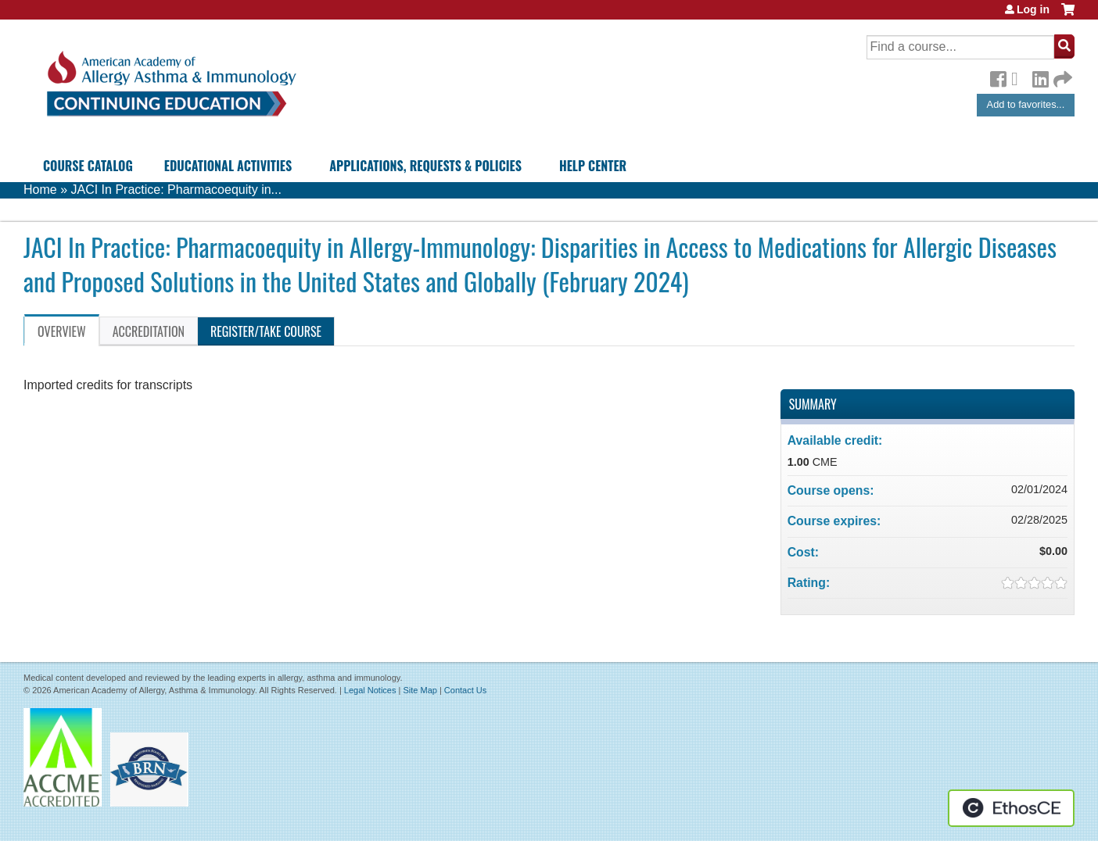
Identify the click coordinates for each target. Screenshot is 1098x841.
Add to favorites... (1026, 104)
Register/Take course (265, 331)
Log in (1033, 9)
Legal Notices (370, 690)
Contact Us (465, 690)
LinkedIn (1040, 76)
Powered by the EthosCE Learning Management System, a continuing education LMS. (1011, 808)
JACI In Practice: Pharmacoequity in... (175, 189)
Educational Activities (228, 165)
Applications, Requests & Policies (425, 165)
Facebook (998, 76)
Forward (1061, 75)
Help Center (592, 165)
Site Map (419, 690)
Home (40, 189)
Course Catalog (88, 165)
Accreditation (149, 331)
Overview (62, 331)
